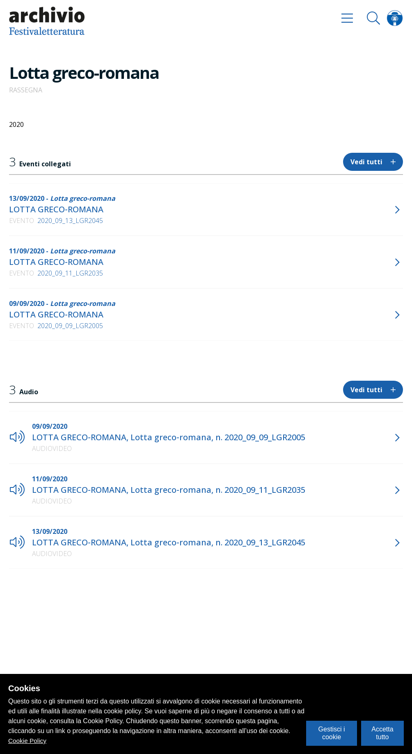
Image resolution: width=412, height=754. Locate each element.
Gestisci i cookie (331, 733)
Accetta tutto (382, 733)
